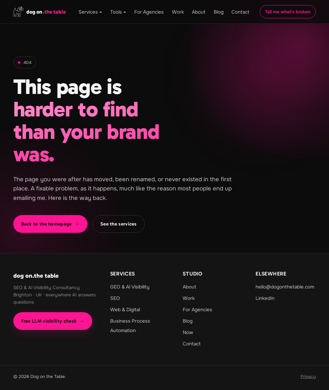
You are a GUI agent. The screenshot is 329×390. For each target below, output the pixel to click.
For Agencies (149, 12)
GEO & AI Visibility (129, 287)
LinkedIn (265, 298)
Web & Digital (125, 309)
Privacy (308, 376)
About (199, 12)
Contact (240, 12)
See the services (118, 224)
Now (188, 332)
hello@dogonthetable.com (285, 287)
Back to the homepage (50, 224)
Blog (219, 12)
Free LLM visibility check (53, 321)
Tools (116, 12)
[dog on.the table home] (39, 12)
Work (178, 12)
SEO (115, 298)
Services (88, 12)
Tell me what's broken (287, 12)
